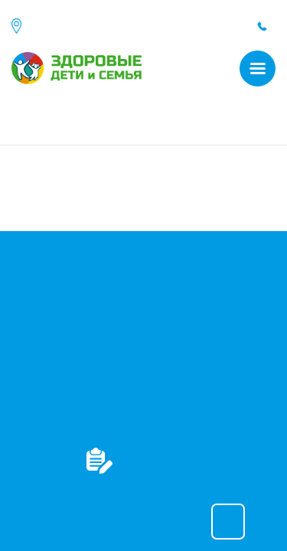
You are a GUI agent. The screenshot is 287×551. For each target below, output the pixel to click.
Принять (228, 522)
